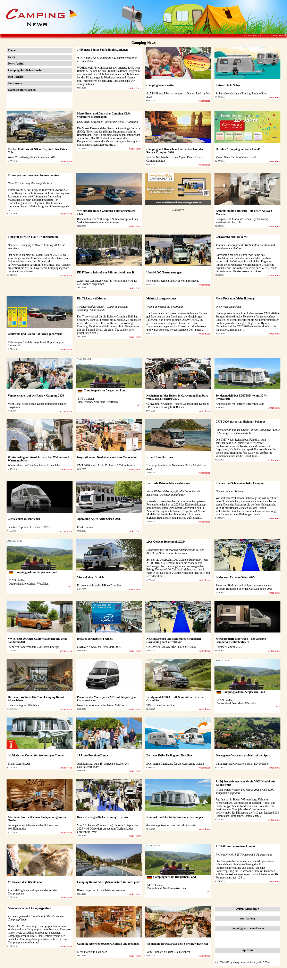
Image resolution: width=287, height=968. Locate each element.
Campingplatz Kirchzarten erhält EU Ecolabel (242, 763)
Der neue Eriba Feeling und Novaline (169, 755)
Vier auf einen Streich (90, 577)
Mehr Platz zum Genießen (92, 951)
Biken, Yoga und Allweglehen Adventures (101, 890)
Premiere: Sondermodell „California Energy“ (34, 646)
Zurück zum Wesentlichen (24, 518)
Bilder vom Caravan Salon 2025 (235, 577)
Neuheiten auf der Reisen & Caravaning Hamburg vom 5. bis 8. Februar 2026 (177, 397)
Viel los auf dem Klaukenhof (25, 882)
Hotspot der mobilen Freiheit (94, 638)
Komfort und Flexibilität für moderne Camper (175, 817)
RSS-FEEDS (16, 76)
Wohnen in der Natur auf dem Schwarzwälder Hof (177, 943)
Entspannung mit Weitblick (23, 705)
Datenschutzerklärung (22, 89)
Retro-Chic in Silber (228, 85)
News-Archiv (16, 63)
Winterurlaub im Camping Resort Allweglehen (34, 465)
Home (12, 50)
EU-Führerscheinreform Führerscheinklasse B (105, 272)
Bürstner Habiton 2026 (229, 646)
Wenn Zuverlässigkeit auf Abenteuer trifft (32, 157)
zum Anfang (247, 918)
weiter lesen (135, 88)
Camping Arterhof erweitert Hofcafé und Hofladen (108, 943)
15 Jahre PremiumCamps (92, 755)
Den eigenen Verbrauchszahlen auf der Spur (243, 755)
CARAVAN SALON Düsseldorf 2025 (98, 646)
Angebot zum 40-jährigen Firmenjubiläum (240, 403)
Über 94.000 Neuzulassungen (164, 272)
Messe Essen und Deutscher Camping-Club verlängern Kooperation (103, 115)
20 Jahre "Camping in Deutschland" (238, 149)
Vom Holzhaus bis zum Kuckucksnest (168, 951)
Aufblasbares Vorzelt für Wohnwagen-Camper (36, 755)
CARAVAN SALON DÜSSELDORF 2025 (171, 646)
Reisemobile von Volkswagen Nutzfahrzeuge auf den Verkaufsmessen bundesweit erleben (107, 221)
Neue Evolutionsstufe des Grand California (102, 705)
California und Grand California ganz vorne (35, 334)
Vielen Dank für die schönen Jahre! (236, 157)
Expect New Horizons (159, 457)
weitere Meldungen (247, 908)
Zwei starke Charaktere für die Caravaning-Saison (175, 763)
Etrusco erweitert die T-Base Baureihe (99, 585)
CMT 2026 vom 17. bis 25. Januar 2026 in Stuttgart (106, 465)
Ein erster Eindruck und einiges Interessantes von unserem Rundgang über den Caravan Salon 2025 (244, 587)
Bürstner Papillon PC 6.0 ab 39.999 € (29, 527)
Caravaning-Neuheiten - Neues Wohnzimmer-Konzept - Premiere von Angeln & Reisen (177, 405)
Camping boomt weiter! (161, 85)
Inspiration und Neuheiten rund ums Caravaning (107, 457)
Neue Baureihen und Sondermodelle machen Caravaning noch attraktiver (173, 640)
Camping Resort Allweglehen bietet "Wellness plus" (109, 882)
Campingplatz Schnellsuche (25, 70)
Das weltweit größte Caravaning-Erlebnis (102, 817)
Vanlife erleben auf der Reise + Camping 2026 (36, 395)
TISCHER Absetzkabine (160, 705)
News (11, 57)
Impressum (15, 83)
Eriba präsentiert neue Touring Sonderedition (241, 93)
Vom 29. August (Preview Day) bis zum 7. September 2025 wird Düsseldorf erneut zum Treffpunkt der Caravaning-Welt (108, 828)
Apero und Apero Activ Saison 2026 (98, 518)
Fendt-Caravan (85, 527)
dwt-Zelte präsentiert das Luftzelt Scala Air (171, 825)
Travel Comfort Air (19, 763)
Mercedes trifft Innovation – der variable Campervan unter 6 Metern (241, 640)
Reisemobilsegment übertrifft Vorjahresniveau (172, 280)
